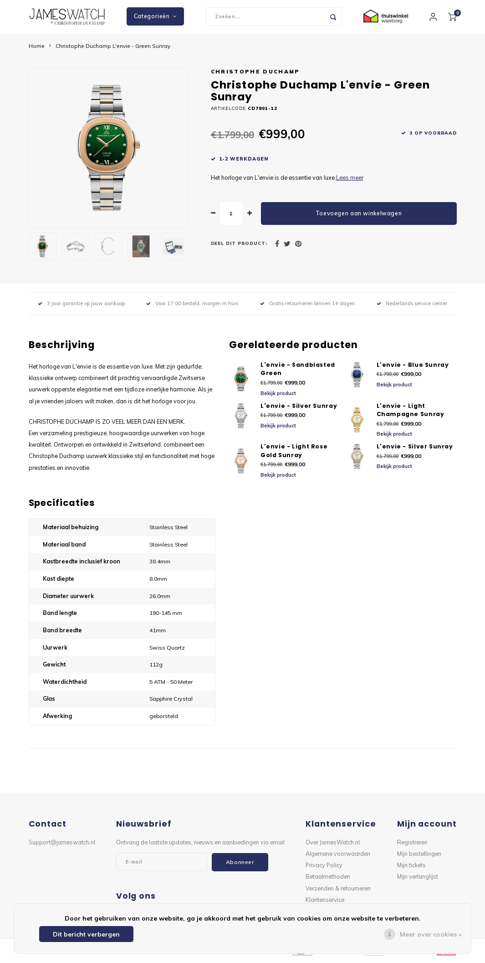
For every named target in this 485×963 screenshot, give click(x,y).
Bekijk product (278, 396)
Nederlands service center (412, 307)
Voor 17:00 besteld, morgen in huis (192, 307)
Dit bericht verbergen (86, 934)
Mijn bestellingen (419, 856)
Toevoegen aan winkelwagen (359, 216)
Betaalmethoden (328, 880)
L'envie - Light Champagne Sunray (410, 413)
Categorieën (155, 18)
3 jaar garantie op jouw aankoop (81, 307)
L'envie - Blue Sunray (413, 368)
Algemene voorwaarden (338, 856)
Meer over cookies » (431, 934)
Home (37, 49)
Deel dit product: (239, 247)
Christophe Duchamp (255, 75)
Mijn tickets (411, 868)
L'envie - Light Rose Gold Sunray (293, 454)
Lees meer (349, 181)
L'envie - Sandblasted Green (297, 372)
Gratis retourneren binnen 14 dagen (307, 307)
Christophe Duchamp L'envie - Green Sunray (113, 49)
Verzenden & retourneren (338, 891)
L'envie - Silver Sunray (298, 409)
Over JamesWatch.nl (333, 845)
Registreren (412, 845)
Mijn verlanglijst (417, 880)
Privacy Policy (324, 868)
